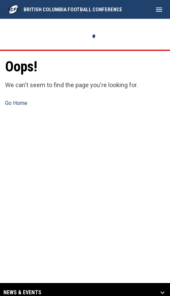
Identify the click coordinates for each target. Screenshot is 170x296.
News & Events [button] (22, 292)
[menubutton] (159, 9)
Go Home (16, 103)
